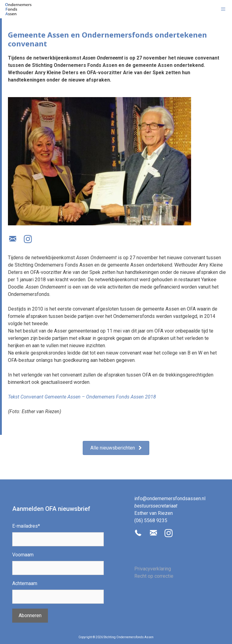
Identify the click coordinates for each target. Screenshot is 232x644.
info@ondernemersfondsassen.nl (169, 498)
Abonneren (30, 615)
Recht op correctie (153, 576)
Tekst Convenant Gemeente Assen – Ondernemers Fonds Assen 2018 (82, 397)
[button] (12, 239)
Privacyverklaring (152, 569)
